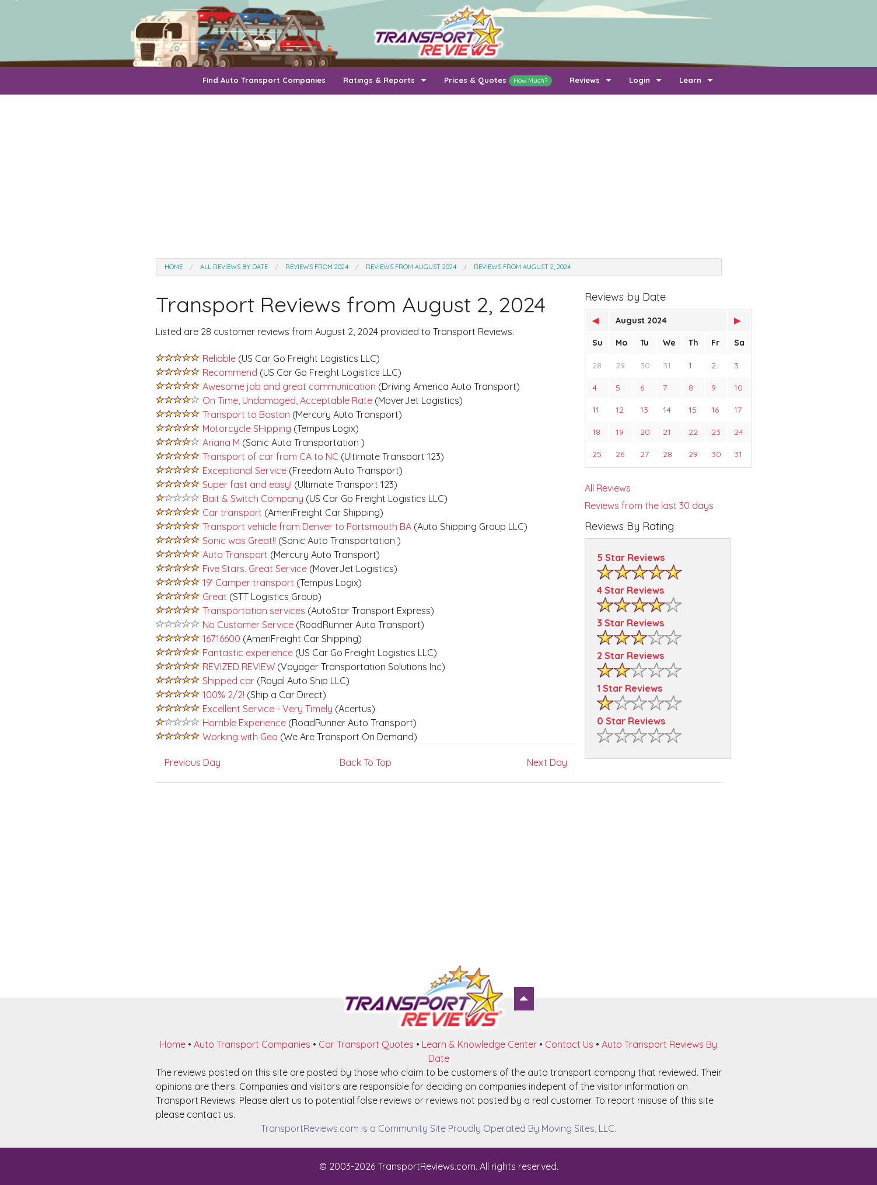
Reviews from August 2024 (411, 267)
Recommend (229, 372)
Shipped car (229, 680)
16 (715, 410)
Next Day (547, 762)
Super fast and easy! (247, 484)
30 (645, 365)
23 (716, 432)
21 (667, 432)
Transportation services (255, 610)
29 (620, 365)
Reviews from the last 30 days (649, 505)
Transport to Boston (246, 414)
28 (597, 365)
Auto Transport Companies (252, 1044)
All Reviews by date (234, 267)
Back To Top (366, 762)
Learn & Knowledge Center (479, 1044)
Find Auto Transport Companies (264, 80)
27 (644, 454)
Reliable (219, 358)
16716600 (221, 638)
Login (639, 80)
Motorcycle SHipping (246, 428)
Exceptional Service (244, 470)
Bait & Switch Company (252, 498)
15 (693, 410)
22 (693, 432)
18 (596, 432)
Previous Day (193, 762)
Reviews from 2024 (316, 267)
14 (667, 410)
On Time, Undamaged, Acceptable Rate (287, 400)
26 (620, 454)
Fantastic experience (248, 652)
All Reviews (608, 488)
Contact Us (569, 1044)
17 (738, 410)
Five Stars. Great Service (254, 568)
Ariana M (221, 442)
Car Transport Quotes (366, 1044)
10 (738, 387)
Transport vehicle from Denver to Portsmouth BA (308, 526)
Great (215, 596)
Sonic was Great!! (239, 540)
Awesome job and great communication (289, 386)
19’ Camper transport (248, 582)
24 (738, 432)
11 (595, 410)
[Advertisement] (439, 176)
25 (597, 454)
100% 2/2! (223, 694)
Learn (690, 80)
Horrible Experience (244, 723)
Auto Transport (235, 554)
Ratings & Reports (379, 80)
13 (644, 410)
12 (620, 410)
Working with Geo (240, 737)
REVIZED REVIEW (238, 666)
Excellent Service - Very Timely (267, 709)
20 (645, 432)
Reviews (584, 80)
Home (174, 267)
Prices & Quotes (498, 80)
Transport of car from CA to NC (270, 456)
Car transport (232, 512)
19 (620, 432)
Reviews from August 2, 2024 (522, 267)
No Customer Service (248, 624)
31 (667, 365)
